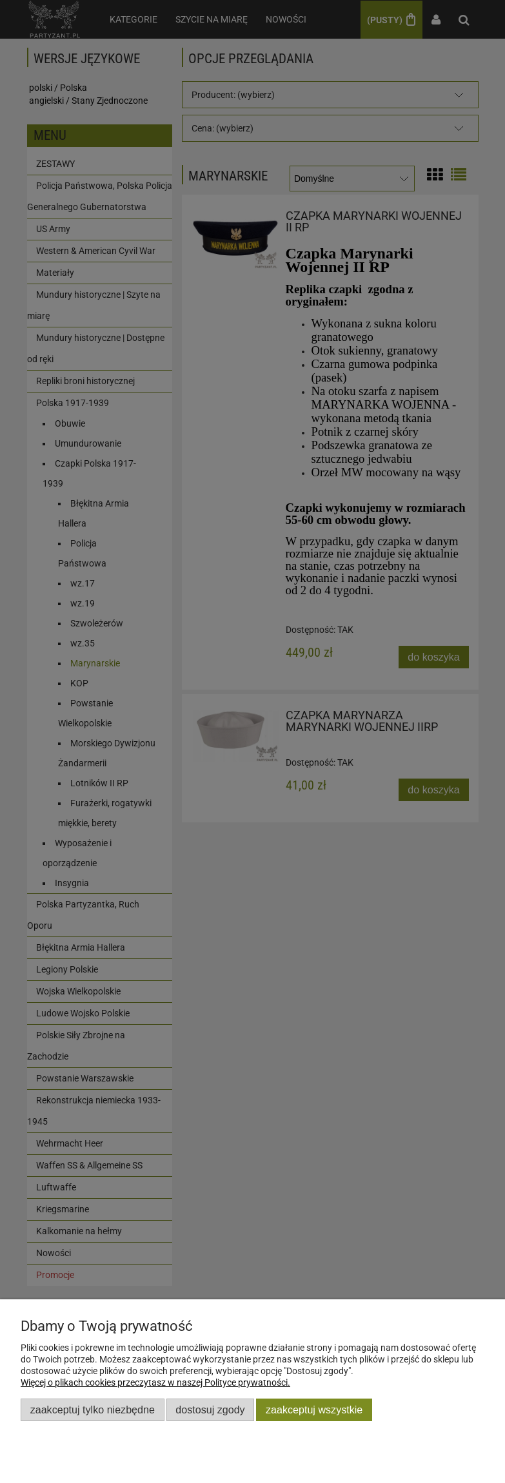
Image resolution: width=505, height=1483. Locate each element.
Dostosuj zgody (209, 1409)
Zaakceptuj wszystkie (314, 1409)
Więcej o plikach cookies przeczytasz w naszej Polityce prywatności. (155, 1382)
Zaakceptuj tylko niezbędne (92, 1409)
